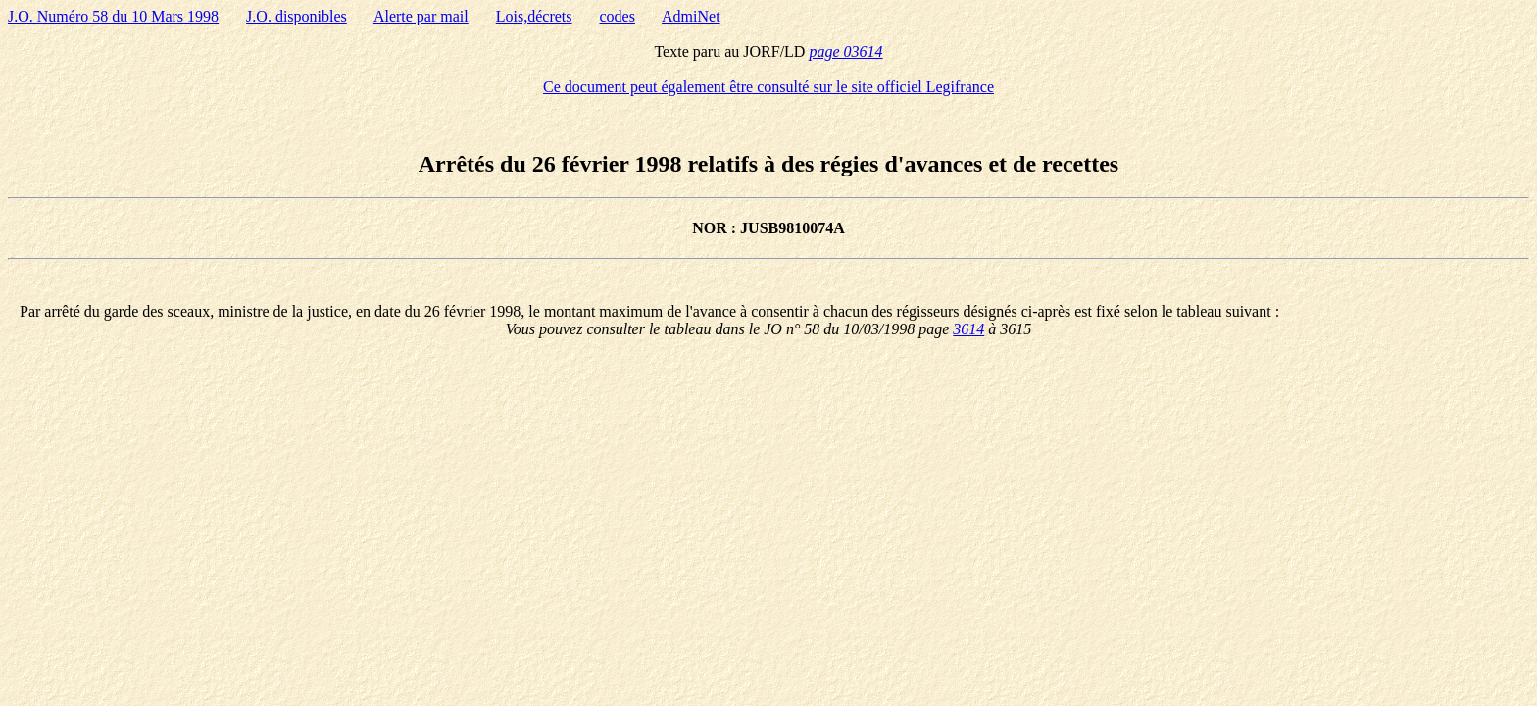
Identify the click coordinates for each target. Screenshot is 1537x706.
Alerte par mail (421, 16)
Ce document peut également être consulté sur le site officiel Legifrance (768, 86)
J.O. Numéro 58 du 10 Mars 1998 (113, 16)
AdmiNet (691, 16)
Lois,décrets (534, 16)
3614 (968, 329)
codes (616, 16)
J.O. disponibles (296, 16)
